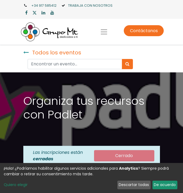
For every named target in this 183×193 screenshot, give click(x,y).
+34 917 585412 (44, 5)
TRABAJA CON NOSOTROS (90, 5)
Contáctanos (144, 31)
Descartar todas (134, 184)
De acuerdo (165, 184)
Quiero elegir (16, 184)
